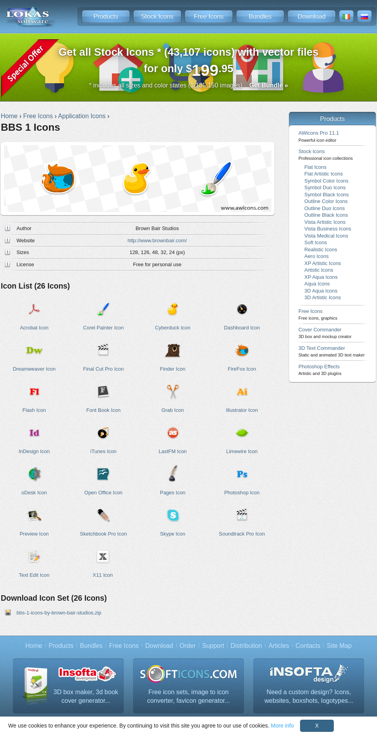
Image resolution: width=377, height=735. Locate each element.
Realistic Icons (320, 249)
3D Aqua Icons (320, 291)
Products (105, 16)
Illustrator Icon (242, 410)
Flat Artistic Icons (323, 174)
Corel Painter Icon (103, 328)
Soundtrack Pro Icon (242, 534)
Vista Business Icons (327, 229)
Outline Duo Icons (324, 208)
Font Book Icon (103, 410)
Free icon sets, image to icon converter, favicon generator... (188, 696)
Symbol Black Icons (326, 194)
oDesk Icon (34, 492)
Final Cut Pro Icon (103, 369)
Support (213, 645)
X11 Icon (103, 575)
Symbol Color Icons (326, 181)
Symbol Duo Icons (325, 187)
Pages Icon (172, 492)
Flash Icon (34, 410)
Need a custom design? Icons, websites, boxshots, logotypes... (309, 696)
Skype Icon (172, 534)
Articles (279, 645)
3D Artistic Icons (322, 297)
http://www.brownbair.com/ (157, 240)
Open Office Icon (103, 492)
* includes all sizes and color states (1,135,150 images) (188, 85)
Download (312, 16)
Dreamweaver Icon (34, 369)
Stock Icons (157, 16)
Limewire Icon (242, 451)
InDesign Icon (33, 451)
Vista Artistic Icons (325, 222)
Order (187, 645)
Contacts (308, 645)
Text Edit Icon (34, 575)
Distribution (246, 645)
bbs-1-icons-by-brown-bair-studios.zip (58, 613)
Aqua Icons (317, 284)
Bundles (260, 16)
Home (34, 645)
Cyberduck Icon (172, 328)
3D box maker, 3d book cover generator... (85, 696)
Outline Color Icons (326, 201)
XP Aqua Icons (321, 277)
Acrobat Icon (34, 328)
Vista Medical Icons (326, 236)
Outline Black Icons (326, 215)
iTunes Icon (103, 451)
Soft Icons (315, 242)
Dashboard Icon (242, 328)
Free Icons (209, 16)
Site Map (339, 645)
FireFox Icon (242, 369)
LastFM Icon (173, 451)
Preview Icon (34, 534)
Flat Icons (315, 167)
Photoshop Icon (242, 492)
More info (282, 725)
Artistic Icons (318, 270)
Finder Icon (172, 369)
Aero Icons (316, 256)
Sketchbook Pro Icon (103, 534)
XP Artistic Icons (322, 263)
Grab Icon (172, 410)
